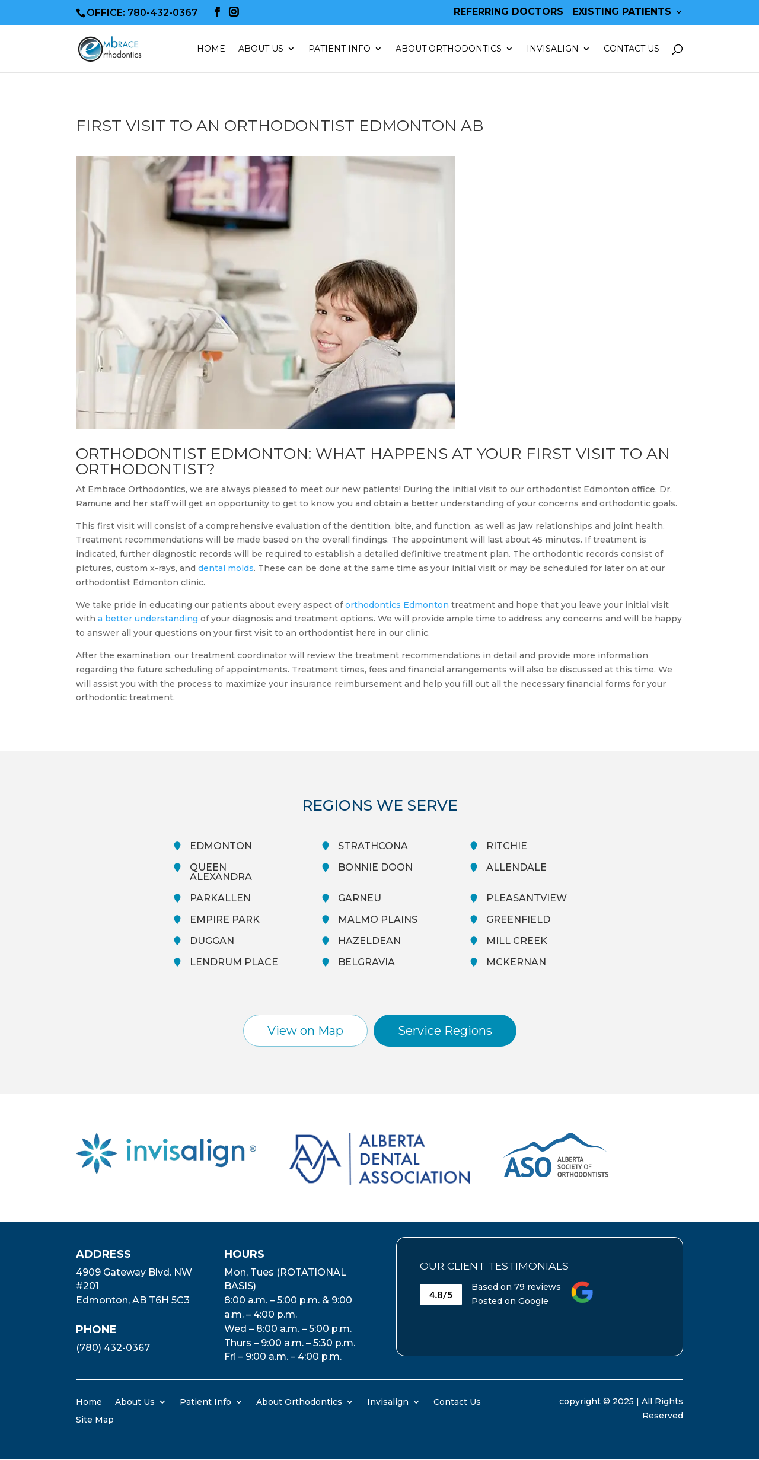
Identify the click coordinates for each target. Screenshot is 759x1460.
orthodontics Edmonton (397, 605)
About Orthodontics (449, 49)
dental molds (226, 568)
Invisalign (553, 49)
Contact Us (631, 49)
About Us (260, 49)
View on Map (305, 1031)
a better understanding (148, 618)
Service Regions (445, 1031)
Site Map (95, 1419)
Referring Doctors (508, 12)
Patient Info (339, 49)
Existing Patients (621, 12)
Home (211, 49)
